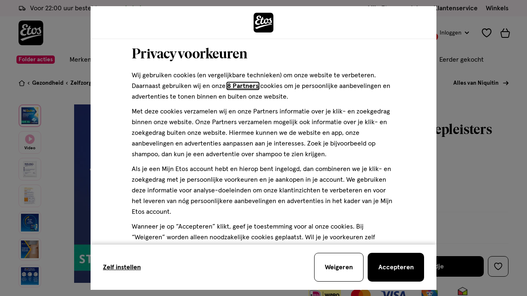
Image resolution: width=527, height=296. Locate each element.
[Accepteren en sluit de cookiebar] (396, 267)
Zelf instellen (122, 267)
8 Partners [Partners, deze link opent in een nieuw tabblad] (243, 86)
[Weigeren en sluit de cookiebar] (339, 267)
